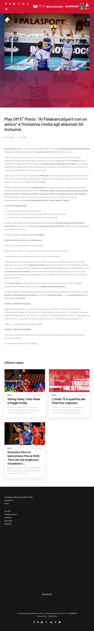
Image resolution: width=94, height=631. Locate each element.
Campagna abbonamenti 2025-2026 (18, 497)
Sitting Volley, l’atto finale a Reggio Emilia (23, 401)
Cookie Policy (52, 616)
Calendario (8, 500)
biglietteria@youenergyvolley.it (53, 286)
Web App (7, 524)
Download (8, 521)
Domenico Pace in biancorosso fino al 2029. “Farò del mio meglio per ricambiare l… (23, 457)
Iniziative (8, 517)
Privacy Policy (42, 616)
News (6, 503)
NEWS (9, 395)
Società (7, 511)
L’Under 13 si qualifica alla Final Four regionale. (68, 401)
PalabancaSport (10, 514)
